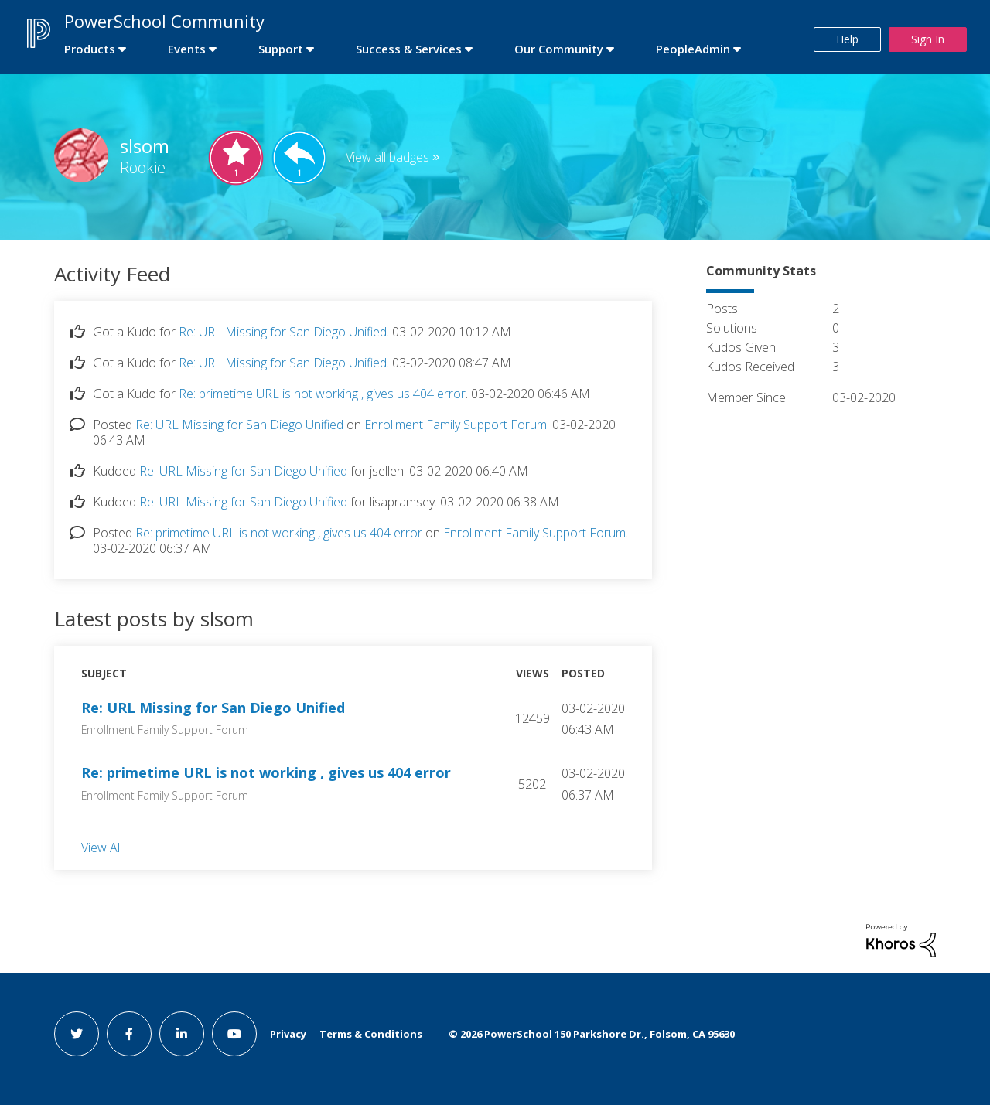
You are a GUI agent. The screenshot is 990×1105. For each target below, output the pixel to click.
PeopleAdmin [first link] (693, 48)
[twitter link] (76, 1033)
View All (101, 846)
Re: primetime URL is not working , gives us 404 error (322, 393)
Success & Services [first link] (409, 48)
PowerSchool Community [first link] (164, 20)
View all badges (387, 156)
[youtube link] (234, 1033)
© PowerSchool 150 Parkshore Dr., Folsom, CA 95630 (592, 1034)
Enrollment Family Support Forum (455, 424)
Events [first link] (187, 48)
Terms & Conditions (370, 1034)
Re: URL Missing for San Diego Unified (283, 331)
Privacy (288, 1034)
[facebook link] (129, 1033)
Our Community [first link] (558, 48)
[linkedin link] (181, 1033)
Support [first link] (280, 48)
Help (847, 39)
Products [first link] (89, 48)
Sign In (927, 39)
